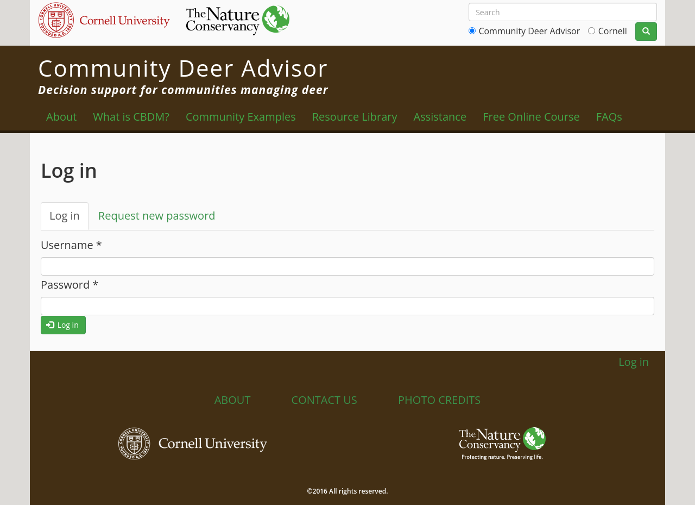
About (61, 116)
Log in (69, 219)
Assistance (440, 116)
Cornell (612, 31)
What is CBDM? (131, 116)
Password (69, 284)
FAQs (609, 116)
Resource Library (354, 116)
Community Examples (241, 116)
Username (71, 245)
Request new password (157, 215)
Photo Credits (439, 399)
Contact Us (324, 399)
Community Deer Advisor (529, 31)
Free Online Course (531, 116)
